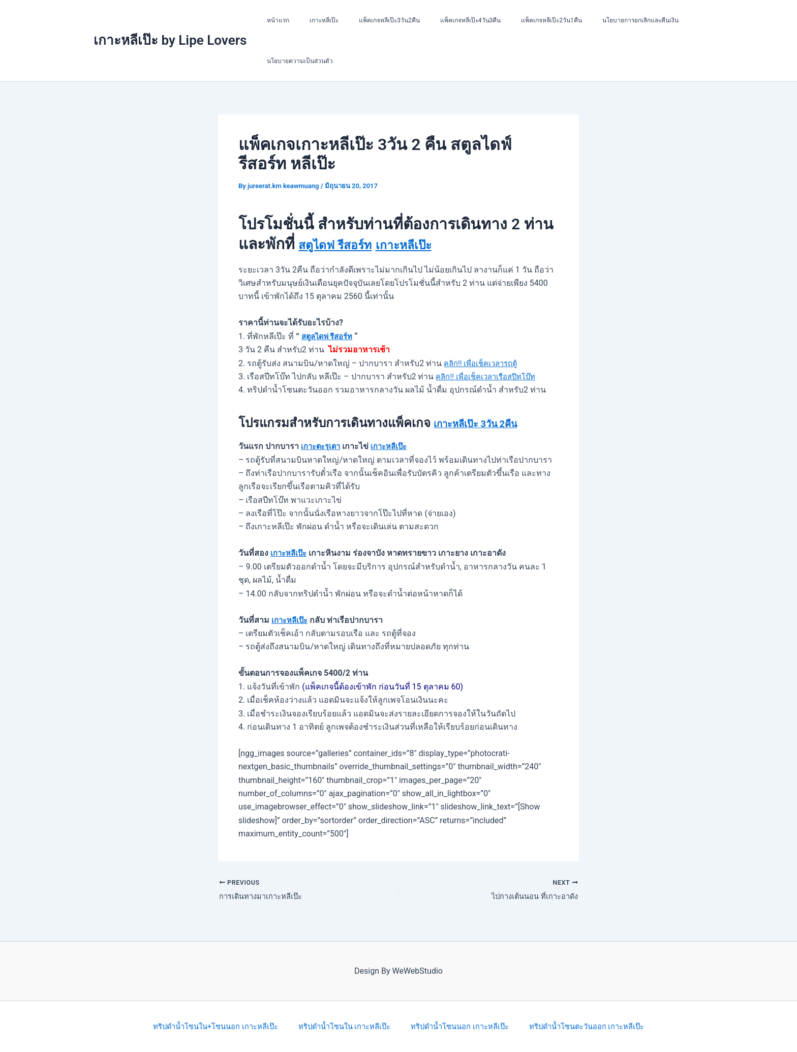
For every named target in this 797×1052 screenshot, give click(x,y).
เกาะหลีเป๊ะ (311, 20)
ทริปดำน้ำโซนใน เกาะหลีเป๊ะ (346, 1026)
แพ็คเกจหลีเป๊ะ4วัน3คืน (442, 20)
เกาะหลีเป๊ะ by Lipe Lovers (170, 40)
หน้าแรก (274, 20)
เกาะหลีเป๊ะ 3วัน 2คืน (488, 423)
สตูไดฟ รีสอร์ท (345, 244)
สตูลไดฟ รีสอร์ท (329, 336)
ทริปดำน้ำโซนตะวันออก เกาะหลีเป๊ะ (585, 1026)
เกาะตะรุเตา (322, 446)
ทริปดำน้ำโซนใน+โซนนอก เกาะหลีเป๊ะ (217, 1026)
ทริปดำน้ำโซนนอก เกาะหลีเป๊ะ (459, 1026)
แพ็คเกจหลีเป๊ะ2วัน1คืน (514, 20)
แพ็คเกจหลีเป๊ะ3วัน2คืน (369, 20)
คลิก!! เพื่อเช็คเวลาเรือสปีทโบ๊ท (490, 376)
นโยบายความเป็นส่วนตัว (296, 61)
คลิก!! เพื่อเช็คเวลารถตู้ (484, 363)
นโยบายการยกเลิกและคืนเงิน (596, 20)
